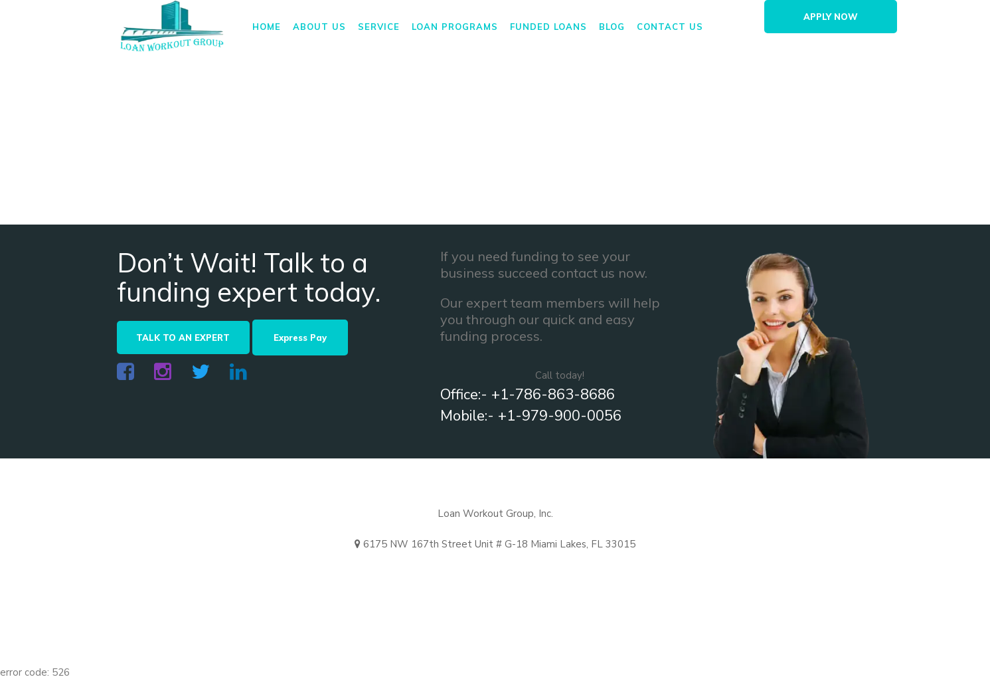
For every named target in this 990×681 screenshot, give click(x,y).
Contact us (670, 26)
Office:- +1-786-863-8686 (527, 395)
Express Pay (300, 337)
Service (379, 26)
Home (266, 26)
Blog (612, 26)
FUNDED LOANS (548, 26)
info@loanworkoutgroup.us (325, 575)
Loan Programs (455, 26)
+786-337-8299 (695, 575)
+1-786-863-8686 (467, 575)
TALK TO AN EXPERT (183, 337)
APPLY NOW (830, 16)
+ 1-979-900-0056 (583, 575)
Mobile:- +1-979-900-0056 (530, 416)
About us (319, 26)
